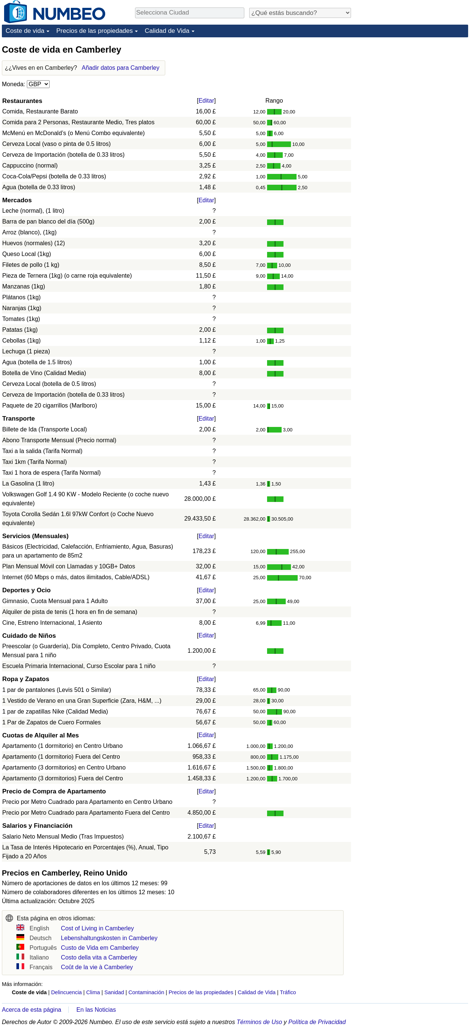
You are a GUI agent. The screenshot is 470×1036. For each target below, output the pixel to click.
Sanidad (114, 992)
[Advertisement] (412, 90)
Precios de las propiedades (94, 30)
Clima (93, 992)
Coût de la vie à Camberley (97, 967)
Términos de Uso (259, 1022)
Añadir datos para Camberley (120, 68)
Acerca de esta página (31, 1010)
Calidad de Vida (167, 30)
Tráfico (288, 992)
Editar (206, 100)
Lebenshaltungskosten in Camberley (109, 938)
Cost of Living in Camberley (97, 928)
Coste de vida (25, 30)
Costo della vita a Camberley (99, 957)
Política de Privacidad (317, 1022)
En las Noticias (96, 1010)
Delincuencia (66, 992)
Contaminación (146, 992)
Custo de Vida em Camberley (100, 948)
